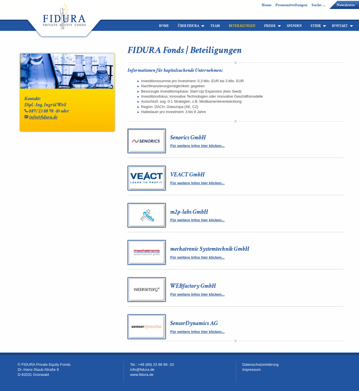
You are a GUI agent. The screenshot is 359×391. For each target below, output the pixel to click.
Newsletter (346, 5)
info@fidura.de (43, 117)
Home (266, 5)
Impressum (251, 369)
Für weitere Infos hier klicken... (197, 146)
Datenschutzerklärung (260, 364)
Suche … (318, 5)
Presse (270, 26)
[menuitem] (150, 26)
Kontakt (340, 26)
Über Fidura (188, 26)
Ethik (316, 26)
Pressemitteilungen (291, 5)
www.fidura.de (141, 374)
